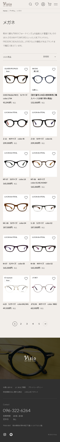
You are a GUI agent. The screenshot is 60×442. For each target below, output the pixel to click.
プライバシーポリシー (35, 387)
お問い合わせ (7, 387)
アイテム (12, 11)
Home (5, 11)
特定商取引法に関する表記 (12, 392)
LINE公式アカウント (31, 392)
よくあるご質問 (20, 387)
